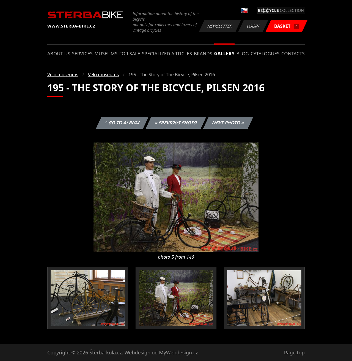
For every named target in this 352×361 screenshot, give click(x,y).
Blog (243, 53)
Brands (203, 53)
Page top (294, 352)
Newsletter (219, 26)
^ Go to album (122, 123)
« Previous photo (176, 123)
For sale (129, 53)
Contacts (293, 53)
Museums (105, 53)
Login (253, 26)
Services (82, 53)
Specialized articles (167, 53)
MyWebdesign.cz (178, 352)
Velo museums (62, 74)
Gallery (224, 53)
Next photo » (228, 123)
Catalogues (265, 53)
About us (58, 53)
